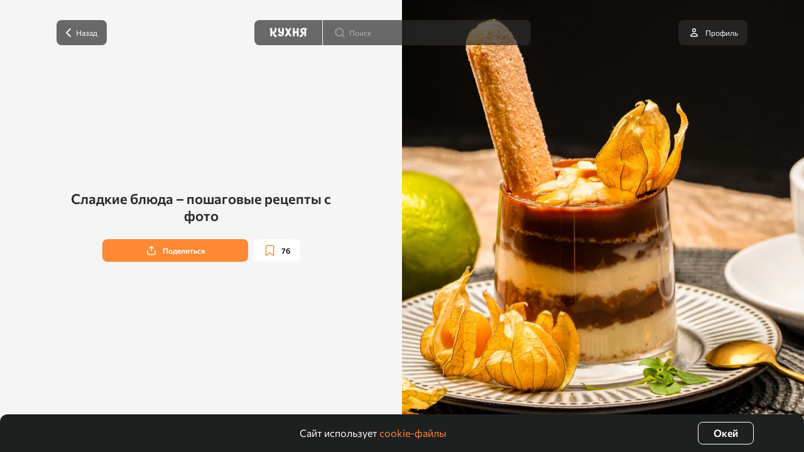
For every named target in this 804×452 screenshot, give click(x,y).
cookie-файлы (413, 433)
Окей (726, 433)
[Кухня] (288, 32)
